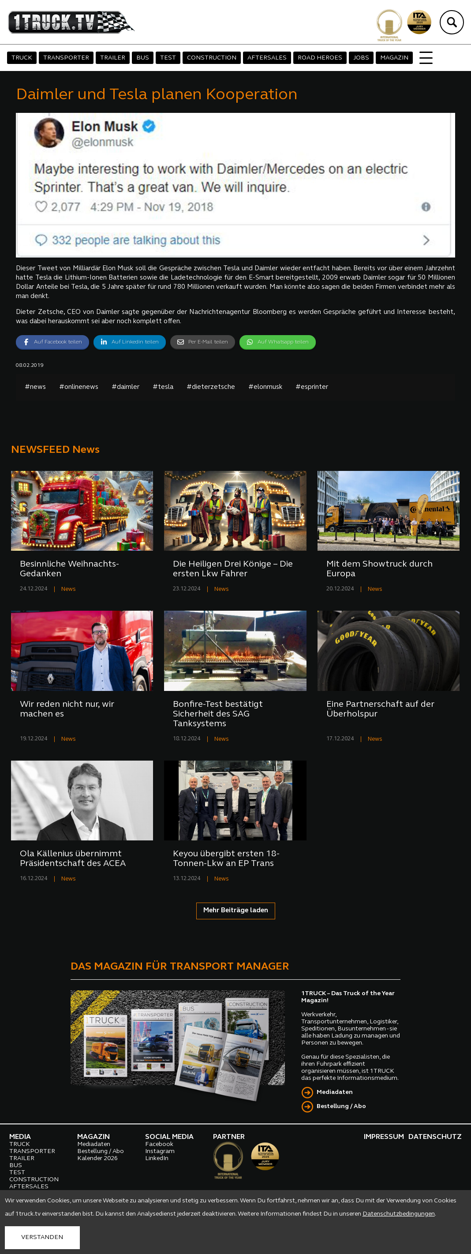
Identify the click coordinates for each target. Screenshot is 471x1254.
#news (35, 387)
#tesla (163, 387)
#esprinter (311, 387)
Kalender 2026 (97, 1158)
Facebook (159, 1144)
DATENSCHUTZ (435, 1137)
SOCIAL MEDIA (169, 1137)
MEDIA (20, 1137)
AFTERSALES (267, 58)
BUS (142, 58)
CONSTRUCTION (211, 58)
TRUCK (21, 58)
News (68, 589)
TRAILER (112, 58)
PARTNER (229, 1137)
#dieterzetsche (211, 387)
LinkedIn (156, 1158)
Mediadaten (335, 1092)
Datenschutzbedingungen (399, 1214)
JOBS (361, 58)
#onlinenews (78, 387)
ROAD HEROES (320, 58)
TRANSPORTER (66, 58)
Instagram (160, 1151)
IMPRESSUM (384, 1137)
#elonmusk (265, 387)
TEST (168, 58)
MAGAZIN (394, 58)
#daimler (125, 387)
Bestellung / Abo (341, 1106)
